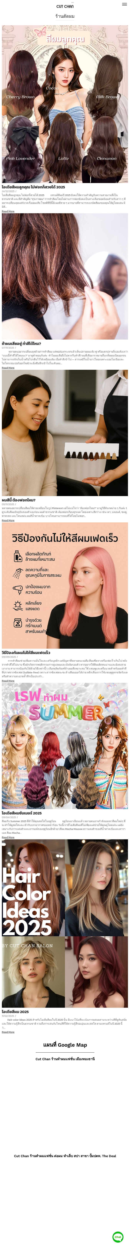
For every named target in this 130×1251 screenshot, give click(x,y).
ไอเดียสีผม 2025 (15, 1012)
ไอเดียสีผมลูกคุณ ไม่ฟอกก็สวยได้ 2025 (33, 187)
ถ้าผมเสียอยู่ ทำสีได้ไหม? (21, 343)
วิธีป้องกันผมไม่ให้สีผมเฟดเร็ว (26, 653)
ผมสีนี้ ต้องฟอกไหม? (19, 500)
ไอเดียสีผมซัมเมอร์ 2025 (22, 813)
